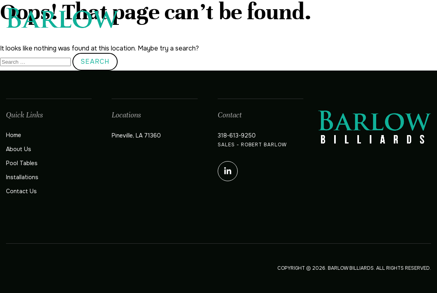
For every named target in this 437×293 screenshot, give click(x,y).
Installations (353, 25)
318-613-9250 (237, 135)
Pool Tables (295, 25)
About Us (246, 25)
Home (208, 25)
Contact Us (410, 25)
